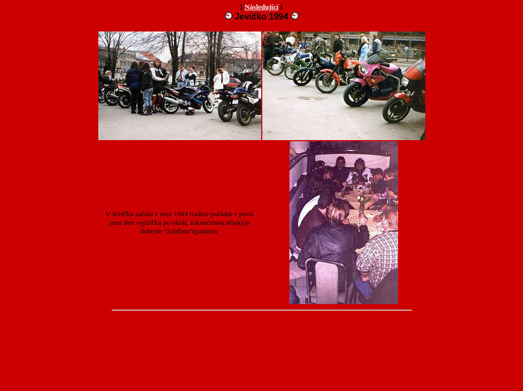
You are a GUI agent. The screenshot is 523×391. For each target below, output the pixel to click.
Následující (261, 7)
